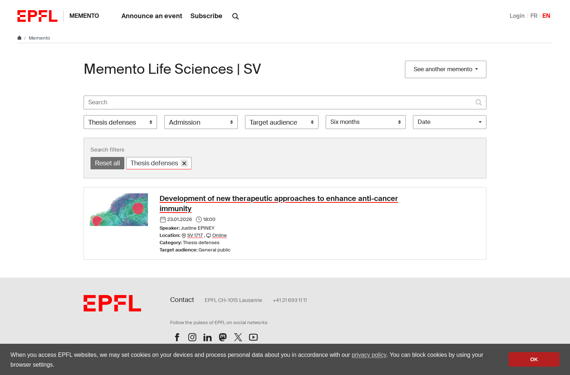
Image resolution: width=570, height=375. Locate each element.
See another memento (444, 69)
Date (424, 122)
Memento (84, 16)
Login (517, 16)
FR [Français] (534, 16)
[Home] (20, 38)
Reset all (107, 163)
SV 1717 (195, 235)
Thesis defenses (159, 163)
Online (219, 235)
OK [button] (534, 359)
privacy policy (369, 355)
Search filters (107, 149)
